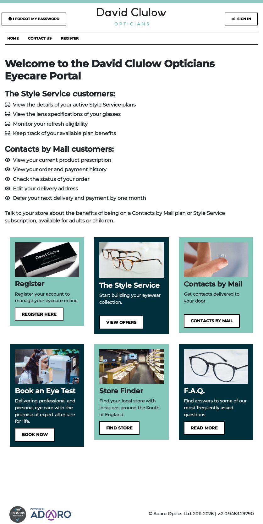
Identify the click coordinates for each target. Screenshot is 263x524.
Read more (204, 428)
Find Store (119, 428)
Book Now (35, 434)
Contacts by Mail (212, 321)
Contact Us (40, 38)
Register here (39, 314)
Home (13, 38)
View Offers (121, 322)
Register (70, 38)
